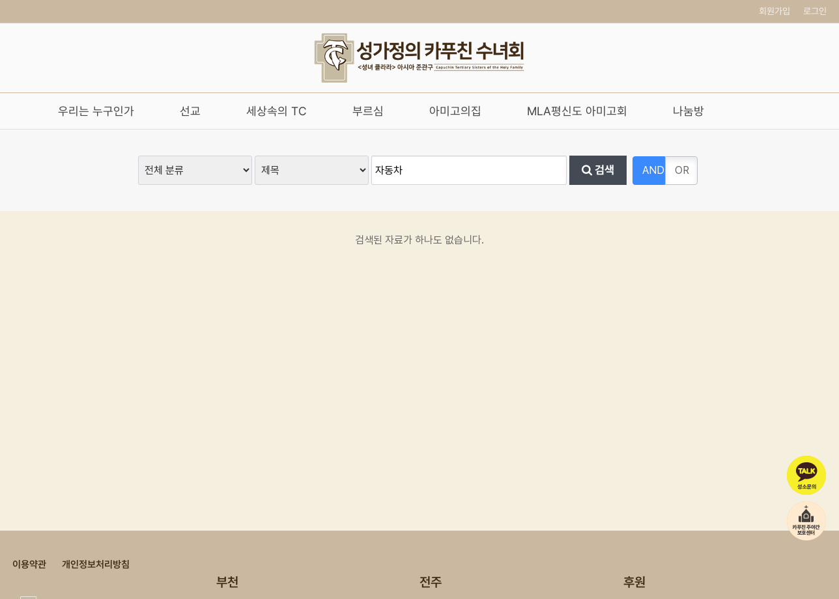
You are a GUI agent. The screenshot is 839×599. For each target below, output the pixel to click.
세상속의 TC (276, 111)
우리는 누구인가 (96, 111)
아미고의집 (455, 111)
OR (682, 170)
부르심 (368, 111)
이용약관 (29, 564)
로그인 (815, 11)
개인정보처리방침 (96, 564)
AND (653, 170)
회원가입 (774, 11)
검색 (598, 170)
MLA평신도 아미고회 (577, 111)
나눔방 (688, 111)
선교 (190, 111)
